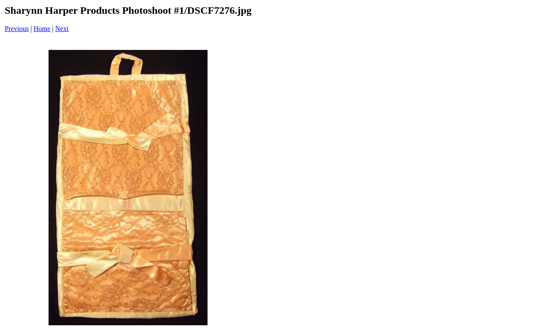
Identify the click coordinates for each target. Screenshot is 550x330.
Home (42, 28)
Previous (17, 28)
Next (62, 28)
